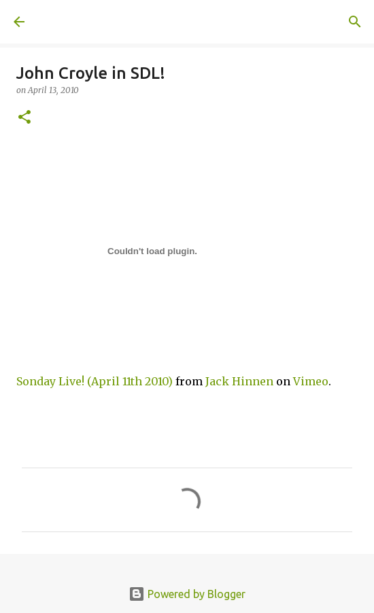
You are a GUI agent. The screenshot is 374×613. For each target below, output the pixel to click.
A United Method (81, 22)
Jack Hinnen (239, 381)
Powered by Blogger (187, 594)
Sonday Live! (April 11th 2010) (94, 381)
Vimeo (310, 381)
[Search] (355, 21)
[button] (24, 118)
